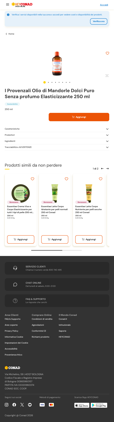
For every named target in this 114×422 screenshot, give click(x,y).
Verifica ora (98, 21)
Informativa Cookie (14, 337)
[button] (44, 82)
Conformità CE (39, 331)
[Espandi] (106, 75)
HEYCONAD (64, 337)
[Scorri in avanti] (107, 168)
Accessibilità (11, 349)
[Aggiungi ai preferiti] (107, 53)
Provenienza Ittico (13, 355)
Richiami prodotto (40, 337)
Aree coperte (11, 325)
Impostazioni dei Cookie (16, 343)
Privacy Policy (11, 331)
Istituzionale (65, 325)
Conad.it (63, 319)
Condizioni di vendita (42, 319)
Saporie (62, 331)
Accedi (104, 4)
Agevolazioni (38, 325)
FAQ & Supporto (12, 319)
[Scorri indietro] (102, 168)
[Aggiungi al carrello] (79, 117)
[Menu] (7, 4)
